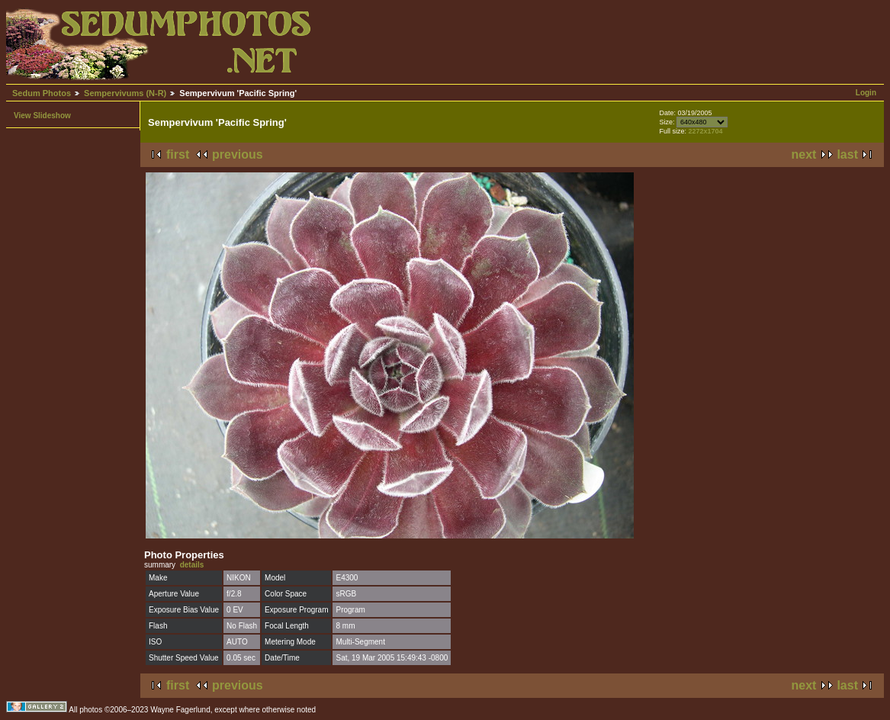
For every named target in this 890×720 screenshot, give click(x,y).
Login (866, 92)
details (192, 565)
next (804, 154)
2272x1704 (706, 131)
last (847, 154)
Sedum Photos (41, 93)
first (177, 154)
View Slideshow (42, 115)
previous (237, 154)
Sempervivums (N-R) (125, 93)
